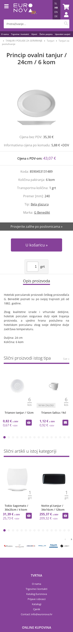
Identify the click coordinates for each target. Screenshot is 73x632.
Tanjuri (50, 40)
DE (56, 16)
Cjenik (36, 609)
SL (56, 3)
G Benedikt (42, 212)
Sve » (66, 359)
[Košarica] (65, 7)
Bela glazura (40, 204)
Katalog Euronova (36, 594)
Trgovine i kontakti (20, 34)
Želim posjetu (46, 34)
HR (56, 7)
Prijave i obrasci (37, 599)
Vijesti (34, 34)
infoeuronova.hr (41, 614)
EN (56, 12)
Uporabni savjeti (62, 34)
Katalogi (36, 604)
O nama (5, 34)
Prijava (64, 18)
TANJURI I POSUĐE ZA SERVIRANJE (24, 40)
